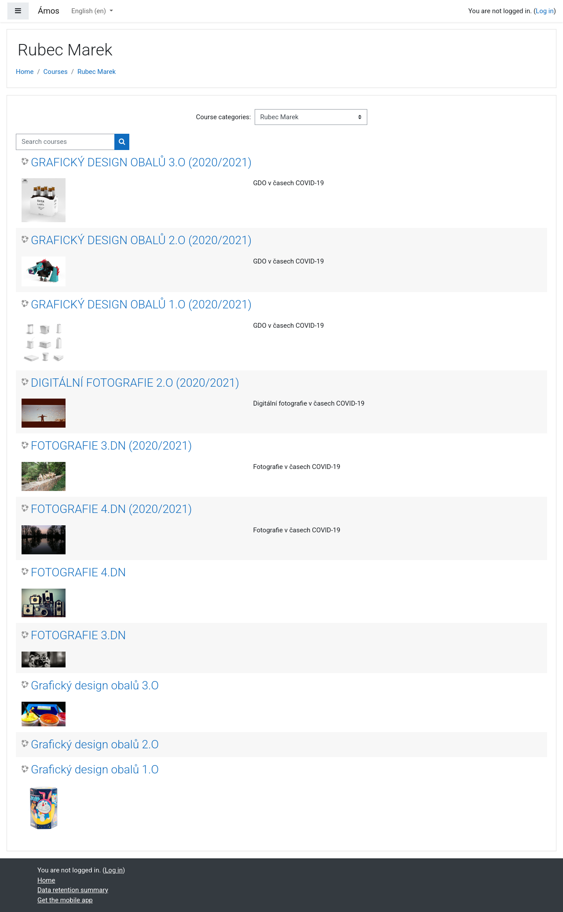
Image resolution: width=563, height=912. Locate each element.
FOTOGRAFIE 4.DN (78, 572)
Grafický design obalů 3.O (95, 685)
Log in (545, 11)
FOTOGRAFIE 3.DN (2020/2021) (111, 445)
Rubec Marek (96, 72)
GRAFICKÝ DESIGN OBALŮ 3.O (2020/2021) (141, 162)
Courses (56, 72)
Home (24, 72)
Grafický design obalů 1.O (95, 769)
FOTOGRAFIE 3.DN (78, 635)
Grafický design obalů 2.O (95, 744)
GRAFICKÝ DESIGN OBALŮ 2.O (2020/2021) (141, 240)
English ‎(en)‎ (89, 11)
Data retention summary (72, 890)
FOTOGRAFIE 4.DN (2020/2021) (111, 509)
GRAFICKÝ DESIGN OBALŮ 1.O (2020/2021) (141, 304)
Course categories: (223, 117)
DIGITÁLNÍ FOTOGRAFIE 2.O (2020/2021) (135, 382)
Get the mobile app (65, 900)
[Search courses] (65, 142)
